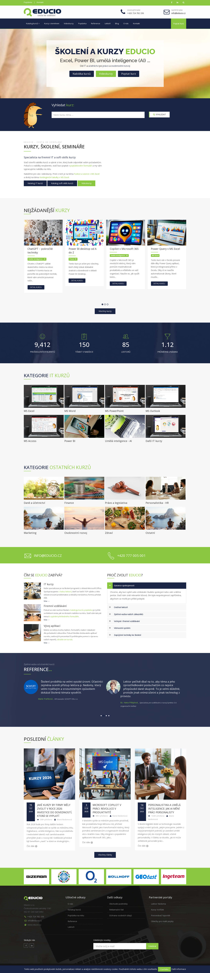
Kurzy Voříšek (157, 909)
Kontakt (40, 2)
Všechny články (105, 854)
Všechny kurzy (105, 311)
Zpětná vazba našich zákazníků (128, 614)
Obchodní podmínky (118, 903)
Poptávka (28, 2)
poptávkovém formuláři (81, 165)
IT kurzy (49, 584)
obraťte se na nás (65, 639)
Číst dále (30, 846)
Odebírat (152, 946)
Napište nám (177, 10)
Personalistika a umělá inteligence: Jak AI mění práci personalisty (164, 808)
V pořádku (164, 969)
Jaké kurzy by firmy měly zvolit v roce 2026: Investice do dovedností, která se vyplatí (54, 810)
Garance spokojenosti (124, 585)
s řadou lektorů (65, 591)
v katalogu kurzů (76, 610)
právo (106, 66)
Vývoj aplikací (52, 626)
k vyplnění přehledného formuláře (64, 616)
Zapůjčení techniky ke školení (127, 635)
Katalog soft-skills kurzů (62, 183)
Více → (47, 601)
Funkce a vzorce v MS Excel (86, 174)
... (148, 60)
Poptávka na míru (76, 915)
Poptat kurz (178, 23)
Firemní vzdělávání (55, 606)
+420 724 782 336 (35, 916)
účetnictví (93, 66)
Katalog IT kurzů (35, 183)
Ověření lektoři (121, 607)
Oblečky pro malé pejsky (162, 921)
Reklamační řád (116, 909)
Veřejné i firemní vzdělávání (127, 621)
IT (85, 66)
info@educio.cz (35, 920)
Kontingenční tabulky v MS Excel (54, 177)
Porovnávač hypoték (160, 915)
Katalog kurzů (33, 23)
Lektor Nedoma (158, 903)
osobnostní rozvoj (120, 66)
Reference (95, 23)
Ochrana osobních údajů (120, 915)
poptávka (88, 610)
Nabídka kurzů (82, 73)
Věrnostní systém (122, 628)
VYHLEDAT (159, 114)
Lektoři (108, 23)
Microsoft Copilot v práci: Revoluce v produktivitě (107, 808)
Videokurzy (69, 23)
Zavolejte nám (133, 10)
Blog (117, 23)
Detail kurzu (53, 287)
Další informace (178, 969)
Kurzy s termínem (51, 23)
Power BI (84, 60)
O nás (126, 23)
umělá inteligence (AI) (121, 60)
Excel (66, 60)
